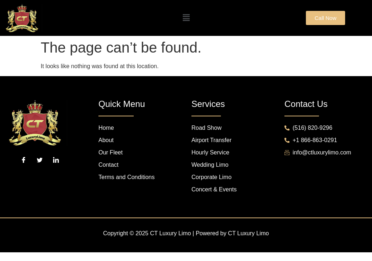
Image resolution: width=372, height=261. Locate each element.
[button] (186, 18)
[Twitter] (39, 160)
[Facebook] (23, 160)
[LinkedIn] (55, 160)
